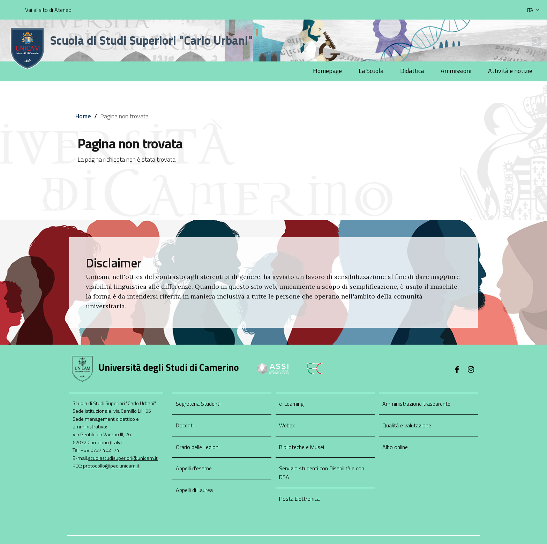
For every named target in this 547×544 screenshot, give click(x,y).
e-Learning (291, 403)
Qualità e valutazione (406, 425)
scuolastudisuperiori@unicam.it (123, 458)
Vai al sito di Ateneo (48, 10)
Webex (287, 425)
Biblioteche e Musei (301, 447)
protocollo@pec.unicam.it (111, 466)
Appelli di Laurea (194, 490)
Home (83, 116)
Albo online (395, 447)
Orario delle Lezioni (197, 447)
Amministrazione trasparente (416, 403)
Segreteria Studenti (198, 403)
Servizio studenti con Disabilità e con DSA (321, 472)
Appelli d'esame (194, 468)
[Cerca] (530, 41)
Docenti (185, 425)
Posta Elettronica (299, 498)
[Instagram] (471, 370)
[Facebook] (457, 370)
